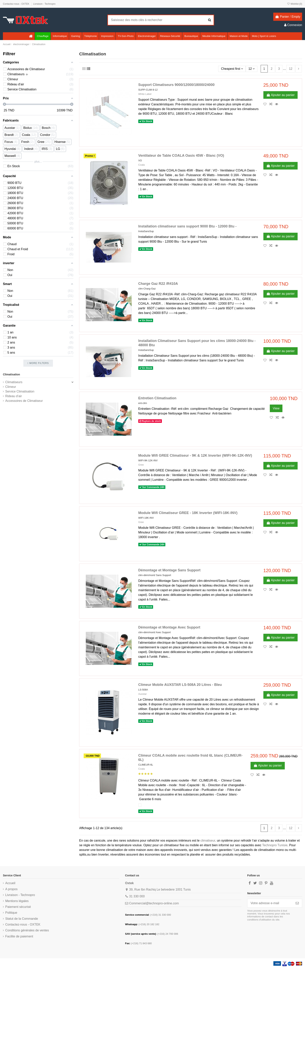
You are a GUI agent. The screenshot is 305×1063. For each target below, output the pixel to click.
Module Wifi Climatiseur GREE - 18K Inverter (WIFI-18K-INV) (188, 513)
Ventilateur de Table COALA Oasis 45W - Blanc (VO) (181, 155)
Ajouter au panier (280, 95)
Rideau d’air (13, 396)
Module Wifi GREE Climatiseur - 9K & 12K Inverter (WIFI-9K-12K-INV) (195, 455)
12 (251, 68)
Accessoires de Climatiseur (24, 400)
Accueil (10, 883)
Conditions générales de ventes (27, 930)
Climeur (10, 386)
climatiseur (207, 840)
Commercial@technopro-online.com (154, 903)
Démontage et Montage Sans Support (169, 570)
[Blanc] (139, 805)
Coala (141, 164)
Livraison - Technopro (44, 4)
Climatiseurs (13, 382)
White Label (145, 94)
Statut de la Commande (21, 918)
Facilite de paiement (19, 936)
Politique (11, 912)
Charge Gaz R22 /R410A (158, 284)
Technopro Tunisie (274, 845)
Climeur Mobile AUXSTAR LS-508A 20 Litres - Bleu (180, 685)
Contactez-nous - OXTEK (16, 4)
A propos (11, 889)
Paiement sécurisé (18, 906)
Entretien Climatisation (157, 398)
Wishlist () (294, 4)
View (276, 408)
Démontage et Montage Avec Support (169, 627)
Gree (141, 464)
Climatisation (11, 374)
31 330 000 (137, 896)
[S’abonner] (297, 903)
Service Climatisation (19, 391)
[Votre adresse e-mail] (270, 903)
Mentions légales (17, 901)
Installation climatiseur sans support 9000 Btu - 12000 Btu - (187, 226)
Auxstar (142, 693)
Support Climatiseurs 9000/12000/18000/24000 (176, 85)
